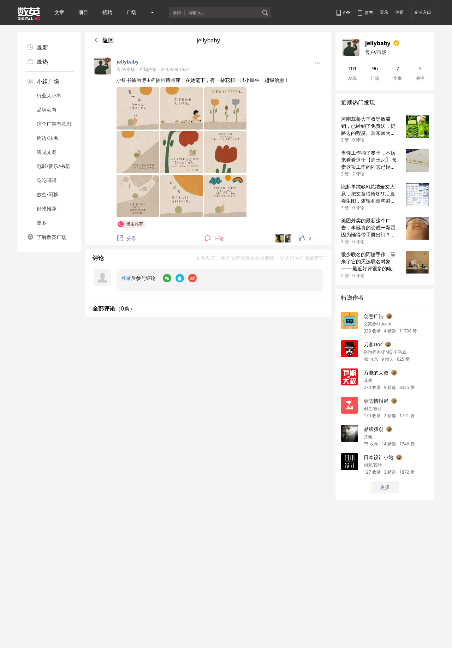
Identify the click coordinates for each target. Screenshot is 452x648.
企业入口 (422, 12)
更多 (42, 222)
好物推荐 (46, 208)
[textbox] (223, 12)
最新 (38, 47)
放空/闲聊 (47, 194)
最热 (38, 61)
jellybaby (128, 61)
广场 (131, 12)
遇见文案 (46, 152)
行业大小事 (49, 95)
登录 (384, 12)
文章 (59, 12)
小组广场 (43, 81)
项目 (83, 12)
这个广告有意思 (54, 123)
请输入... (196, 12)
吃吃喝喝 (46, 180)
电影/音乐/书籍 (53, 166)
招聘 (107, 12)
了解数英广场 (47, 237)
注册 (400, 12)
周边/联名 (47, 137)
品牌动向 (46, 109)
